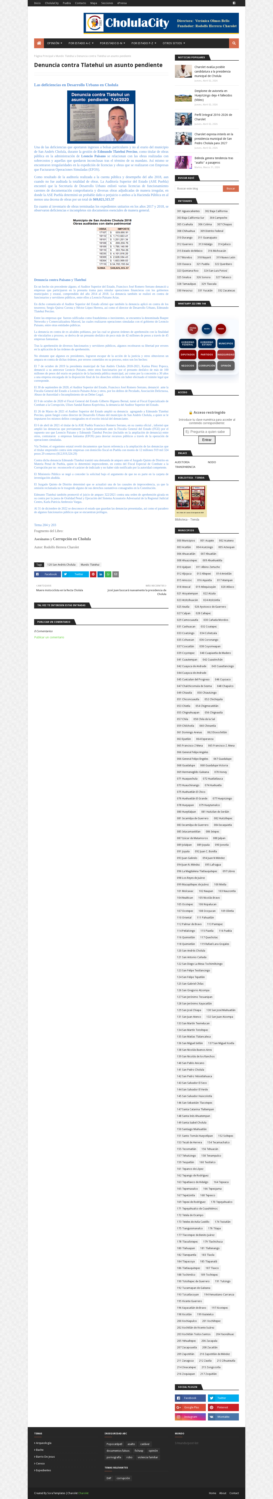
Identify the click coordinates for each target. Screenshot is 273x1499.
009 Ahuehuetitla (212, 560)
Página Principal (43, 56)
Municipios (226, 343)
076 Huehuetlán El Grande (192, 798)
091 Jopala (183, 851)
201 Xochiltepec (211, 1321)
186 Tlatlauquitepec (188, 1268)
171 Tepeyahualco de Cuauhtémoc (197, 1208)
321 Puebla (202, 264)
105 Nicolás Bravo (209, 897)
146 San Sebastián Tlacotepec (194, 1102)
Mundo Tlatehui (65, 56)
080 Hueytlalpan (186, 811)
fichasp (139, 1450)
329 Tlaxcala (208, 283)
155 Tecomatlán (186, 1149)
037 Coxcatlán (185, 646)
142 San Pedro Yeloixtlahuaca (194, 1076)
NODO (221, 329)
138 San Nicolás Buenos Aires (194, 1049)
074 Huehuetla (213, 785)
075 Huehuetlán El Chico (191, 791)
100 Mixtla (220, 884)
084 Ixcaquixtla (223, 825)
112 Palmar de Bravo (189, 924)
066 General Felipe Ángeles (192, 758)
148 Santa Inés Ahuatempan (193, 1116)
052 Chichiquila (214, 699)
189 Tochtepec (209, 1274)
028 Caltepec (203, 613)
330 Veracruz (185, 290)
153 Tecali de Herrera (189, 1142)
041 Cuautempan (187, 659)
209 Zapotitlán (185, 1354)
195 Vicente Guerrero (189, 1301)
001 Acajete (207, 540)
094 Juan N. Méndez (188, 864)
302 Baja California (216, 211)
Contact (234, 1493)
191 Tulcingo (223, 1281)
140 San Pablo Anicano (190, 1063)
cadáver (145, 1444)
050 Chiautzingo (207, 692)
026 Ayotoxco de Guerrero (210, 606)
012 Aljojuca (184, 573)
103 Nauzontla (227, 891)
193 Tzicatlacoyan (188, 1294)
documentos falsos (118, 1450)
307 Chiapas (224, 224)
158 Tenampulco (211, 1155)
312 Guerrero (185, 244)
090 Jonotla (222, 844)
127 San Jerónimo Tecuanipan (194, 996)
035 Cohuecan (185, 639)
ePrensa (122, 3)
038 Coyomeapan (210, 646)
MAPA (207, 329)
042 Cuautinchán (213, 659)
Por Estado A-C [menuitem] (79, 43)
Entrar (207, 440)
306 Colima (205, 224)
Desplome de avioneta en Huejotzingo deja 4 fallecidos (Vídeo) (213, 95)
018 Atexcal (183, 586)
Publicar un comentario (49, 637)
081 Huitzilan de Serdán (215, 811)
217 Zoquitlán (208, 1373)
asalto (131, 1444)
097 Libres (229, 871)
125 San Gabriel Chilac (190, 983)
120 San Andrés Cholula (61, 564)
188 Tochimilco (186, 1274)
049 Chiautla (184, 692)
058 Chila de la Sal (204, 719)
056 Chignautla (214, 712)
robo (129, 1457)
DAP (109, 1478)
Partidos (207, 355)
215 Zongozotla (211, 1367)
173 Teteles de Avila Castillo (193, 1221)
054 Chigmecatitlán (207, 705)
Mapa (93, 3)
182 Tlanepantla (186, 1254)
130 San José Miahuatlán (220, 1010)
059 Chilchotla (185, 725)
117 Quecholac (209, 937)
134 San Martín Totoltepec (192, 1030)
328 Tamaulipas (186, 283)
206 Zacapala (209, 1340)
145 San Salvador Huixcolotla (194, 1096)
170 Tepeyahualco (221, 1202)
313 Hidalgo (205, 244)
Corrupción (207, 366)
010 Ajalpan (184, 567)
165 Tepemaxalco (187, 1188)
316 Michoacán (217, 250)
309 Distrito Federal (211, 231)
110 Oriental (184, 917)
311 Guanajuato (207, 237)
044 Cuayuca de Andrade (191, 672)
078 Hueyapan (185, 805)
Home (212, 1493)
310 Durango (185, 237)
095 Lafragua (213, 864)
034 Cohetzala (208, 633)
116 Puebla (225, 930)
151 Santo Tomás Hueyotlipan (195, 1135)
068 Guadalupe (186, 765)
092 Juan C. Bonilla (206, 851)
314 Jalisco (224, 244)
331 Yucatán (205, 290)
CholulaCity (52, 3)
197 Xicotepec (220, 1307)
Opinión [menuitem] (53, 43)
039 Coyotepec (186, 653)
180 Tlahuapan (186, 1248)
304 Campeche (218, 217)
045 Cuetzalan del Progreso (193, 679)
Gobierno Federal (187, 343)
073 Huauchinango (188, 785)
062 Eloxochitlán (217, 732)
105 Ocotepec (185, 904)
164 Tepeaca (221, 1182)
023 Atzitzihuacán (187, 600)
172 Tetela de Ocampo (190, 1215)
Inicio (37, 3)
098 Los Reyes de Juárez (191, 877)
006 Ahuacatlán (186, 553)
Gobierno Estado (206, 343)
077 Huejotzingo (222, 798)
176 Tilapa (214, 1228)
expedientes (43, 1470)
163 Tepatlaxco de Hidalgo (192, 1182)
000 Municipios (186, 540)
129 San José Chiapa (189, 1010)
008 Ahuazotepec (187, 560)
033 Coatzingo (186, 633)
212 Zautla (205, 1360)
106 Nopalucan (207, 904)
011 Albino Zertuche (208, 567)
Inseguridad (226, 355)
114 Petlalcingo (186, 930)
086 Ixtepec (212, 831)
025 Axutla (183, 606)
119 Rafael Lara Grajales (214, 944)
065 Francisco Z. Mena (221, 745)
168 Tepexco (207, 1195)
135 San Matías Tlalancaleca (194, 1036)
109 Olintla (227, 911)
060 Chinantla (207, 725)
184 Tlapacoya (186, 1261)
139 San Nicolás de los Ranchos (196, 1056)
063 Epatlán (184, 739)
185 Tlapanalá (208, 1261)
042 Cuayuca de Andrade (191, 666)
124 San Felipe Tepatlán (191, 977)
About (222, 1493)
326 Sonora (203, 277)
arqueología (43, 1443)
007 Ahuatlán (208, 553)
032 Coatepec (209, 626)
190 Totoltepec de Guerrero (193, 1281)
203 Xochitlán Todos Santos (194, 1334)
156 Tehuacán (210, 1149)
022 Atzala (209, 593)
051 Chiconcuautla (188, 699)
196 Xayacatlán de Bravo (191, 1307)
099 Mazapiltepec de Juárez (193, 884)
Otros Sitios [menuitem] (172, 43)
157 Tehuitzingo (186, 1155)
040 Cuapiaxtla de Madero (215, 653)
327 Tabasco (223, 277)
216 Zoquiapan (186, 1373)
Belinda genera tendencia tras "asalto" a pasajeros (214, 160)
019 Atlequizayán (206, 586)
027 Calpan (183, 613)
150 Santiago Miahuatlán (192, 1129)
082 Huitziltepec (223, 818)
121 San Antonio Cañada (191, 957)
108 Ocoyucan (207, 911)
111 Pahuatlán (205, 917)
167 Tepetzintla (186, 1195)
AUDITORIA (182, 462)
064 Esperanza (204, 739)
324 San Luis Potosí (215, 270)
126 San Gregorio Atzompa (193, 990)
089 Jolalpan (184, 844)
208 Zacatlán (210, 1347)
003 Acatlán (184, 547)
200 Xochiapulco (187, 1321)
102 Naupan (206, 891)
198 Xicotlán (184, 1314)
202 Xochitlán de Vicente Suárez (195, 1327)
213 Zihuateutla (226, 1360)
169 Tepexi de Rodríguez (191, 1202)
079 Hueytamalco (209, 805)
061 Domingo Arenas (189, 732)
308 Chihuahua (186, 231)
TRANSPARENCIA (185, 467)
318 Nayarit (204, 257)
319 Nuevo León (225, 257)
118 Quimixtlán (186, 944)
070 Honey (220, 772)
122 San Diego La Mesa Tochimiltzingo (200, 963)
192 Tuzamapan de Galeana (193, 1288)
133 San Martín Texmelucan (193, 1023)
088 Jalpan (219, 838)
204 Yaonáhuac (225, 1334)
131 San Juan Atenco (189, 1016)
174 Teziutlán (223, 1221)
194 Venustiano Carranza (219, 1294)
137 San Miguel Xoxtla (221, 1043)
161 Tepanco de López (190, 1168)
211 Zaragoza (185, 1360)
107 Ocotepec (185, 911)
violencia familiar (148, 1457)
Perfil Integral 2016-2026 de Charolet (213, 117)
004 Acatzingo (204, 547)
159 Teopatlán (185, 1162)
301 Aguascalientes (188, 211)
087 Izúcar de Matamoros (192, 838)
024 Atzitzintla (211, 600)
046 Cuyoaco (223, 679)
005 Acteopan (226, 547)
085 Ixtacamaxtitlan (188, 831)
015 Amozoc (184, 580)
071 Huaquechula (187, 778)
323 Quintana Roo (188, 270)
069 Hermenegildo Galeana (193, 772)
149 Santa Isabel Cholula (191, 1122)
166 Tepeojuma (212, 1188)
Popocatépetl (114, 1444)
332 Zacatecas (226, 290)
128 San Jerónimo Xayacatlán (194, 1003)
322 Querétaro (223, 264)
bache (40, 1449)
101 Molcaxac (185, 891)
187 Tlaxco (212, 1268)
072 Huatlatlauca (213, 778)
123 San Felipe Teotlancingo (193, 970)
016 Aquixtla (204, 580)
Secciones (107, 3)
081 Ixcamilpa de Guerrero (193, 818)
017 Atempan (225, 580)
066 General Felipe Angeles (192, 752)
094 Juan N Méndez (214, 858)
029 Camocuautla (187, 620)
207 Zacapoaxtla (187, 1347)
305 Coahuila (185, 224)
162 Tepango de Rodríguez (193, 1175)
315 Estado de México (190, 250)
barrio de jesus (45, 1456)
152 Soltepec (225, 1135)
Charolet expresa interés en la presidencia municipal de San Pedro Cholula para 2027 (214, 138)
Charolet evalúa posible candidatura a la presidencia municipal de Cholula (213, 71)
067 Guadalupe (222, 758)
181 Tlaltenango (210, 1248)
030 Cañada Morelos (215, 620)
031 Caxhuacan (186, 626)
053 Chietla (183, 705)
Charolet (83, 1493)
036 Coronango (208, 639)
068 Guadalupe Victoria (214, 765)
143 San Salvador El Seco (192, 1082)
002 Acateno (226, 540)
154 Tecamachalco (218, 1142)
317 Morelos (184, 257)
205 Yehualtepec (186, 1340)
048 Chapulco (225, 686)
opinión (153, 1450)
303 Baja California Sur (190, 217)
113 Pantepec (215, 924)
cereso (40, 1463)
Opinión (226, 366)
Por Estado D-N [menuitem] (111, 43)
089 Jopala (203, 844)
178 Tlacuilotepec (187, 1241)
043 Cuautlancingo (223, 666)
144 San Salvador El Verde (192, 1089)
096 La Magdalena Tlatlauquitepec (197, 871)
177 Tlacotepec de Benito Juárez (196, 1235)
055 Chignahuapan (188, 712)
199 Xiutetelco (205, 1314)
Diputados (188, 355)
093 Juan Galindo (187, 858)
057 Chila (182, 719)
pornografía (114, 1457)
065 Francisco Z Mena (190, 745)
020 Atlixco (227, 586)
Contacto (80, 3)
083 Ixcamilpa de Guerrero (193, 825)
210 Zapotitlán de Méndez (215, 1354)
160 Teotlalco (207, 1162)
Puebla (67, 3)
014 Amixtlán (224, 573)
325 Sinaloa (184, 277)
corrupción (123, 1478)
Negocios (188, 366)
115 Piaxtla (206, 930)
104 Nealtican (185, 897)
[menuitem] (39, 43)
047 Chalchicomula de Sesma (194, 686)
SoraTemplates (56, 1493)
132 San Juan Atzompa (219, 1016)
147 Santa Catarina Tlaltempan (195, 1109)
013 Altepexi (204, 573)
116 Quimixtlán (186, 937)
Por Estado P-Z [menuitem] (142, 43)
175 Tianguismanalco (190, 1228)
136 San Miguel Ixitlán (190, 1043)
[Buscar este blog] (199, 188)
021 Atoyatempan (187, 593)
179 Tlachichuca (213, 1241)
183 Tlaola (208, 1254)
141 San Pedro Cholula (190, 1069)
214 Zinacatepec (186, 1367)
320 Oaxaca (184, 264)
